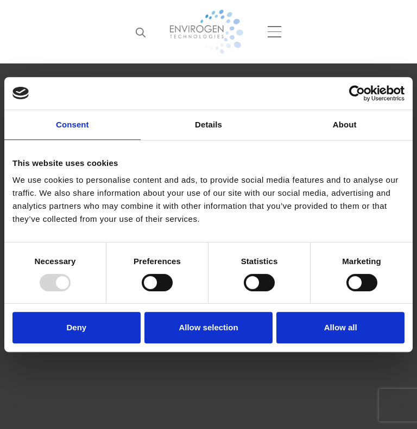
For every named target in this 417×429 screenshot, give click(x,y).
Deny (76, 327)
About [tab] (345, 124)
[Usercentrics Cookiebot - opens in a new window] (357, 93)
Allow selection (208, 327)
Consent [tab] (72, 124)
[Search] (141, 32)
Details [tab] (208, 124)
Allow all (340, 327)
